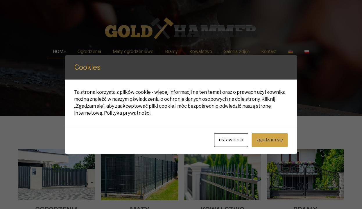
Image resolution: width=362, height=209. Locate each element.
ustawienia (231, 140)
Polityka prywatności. (127, 113)
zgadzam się (270, 140)
